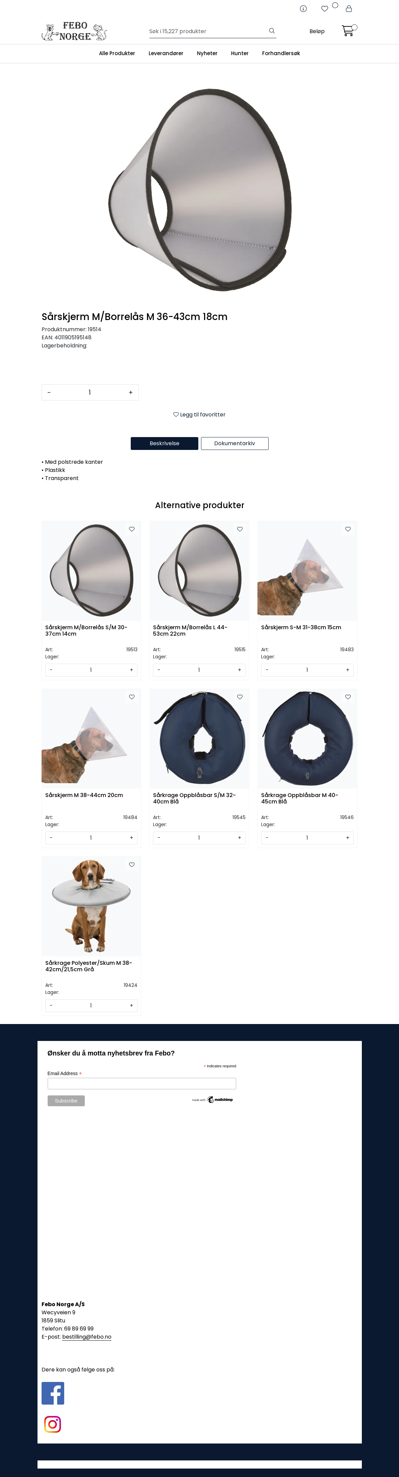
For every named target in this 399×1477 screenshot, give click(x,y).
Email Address (65, 1073)
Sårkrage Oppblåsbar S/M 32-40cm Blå (194, 798)
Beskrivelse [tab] (164, 443)
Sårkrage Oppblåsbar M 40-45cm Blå (299, 798)
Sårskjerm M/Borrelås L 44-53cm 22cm (190, 631)
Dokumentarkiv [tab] (234, 443)
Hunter (240, 53)
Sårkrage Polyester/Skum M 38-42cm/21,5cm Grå (88, 966)
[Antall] (89, 392)
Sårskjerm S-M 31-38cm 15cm (301, 627)
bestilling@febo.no (86, 1337)
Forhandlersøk (281, 53)
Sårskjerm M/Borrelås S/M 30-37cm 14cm (86, 631)
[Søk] (208, 31)
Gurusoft (199, 1464)
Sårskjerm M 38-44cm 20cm (84, 795)
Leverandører (166, 53)
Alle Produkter (117, 53)
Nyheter (207, 53)
